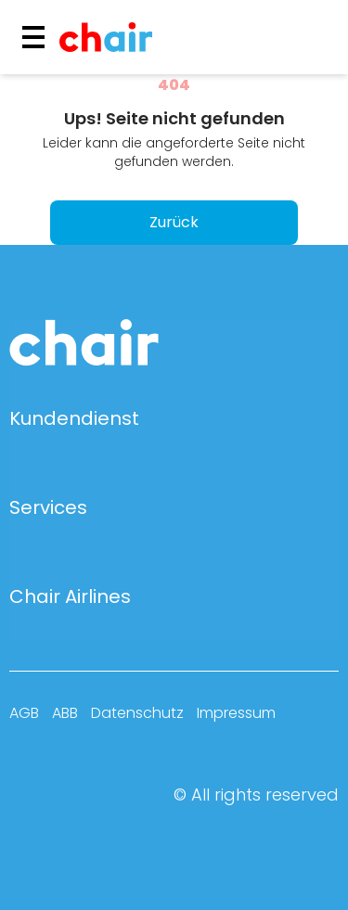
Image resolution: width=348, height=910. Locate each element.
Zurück (174, 222)
